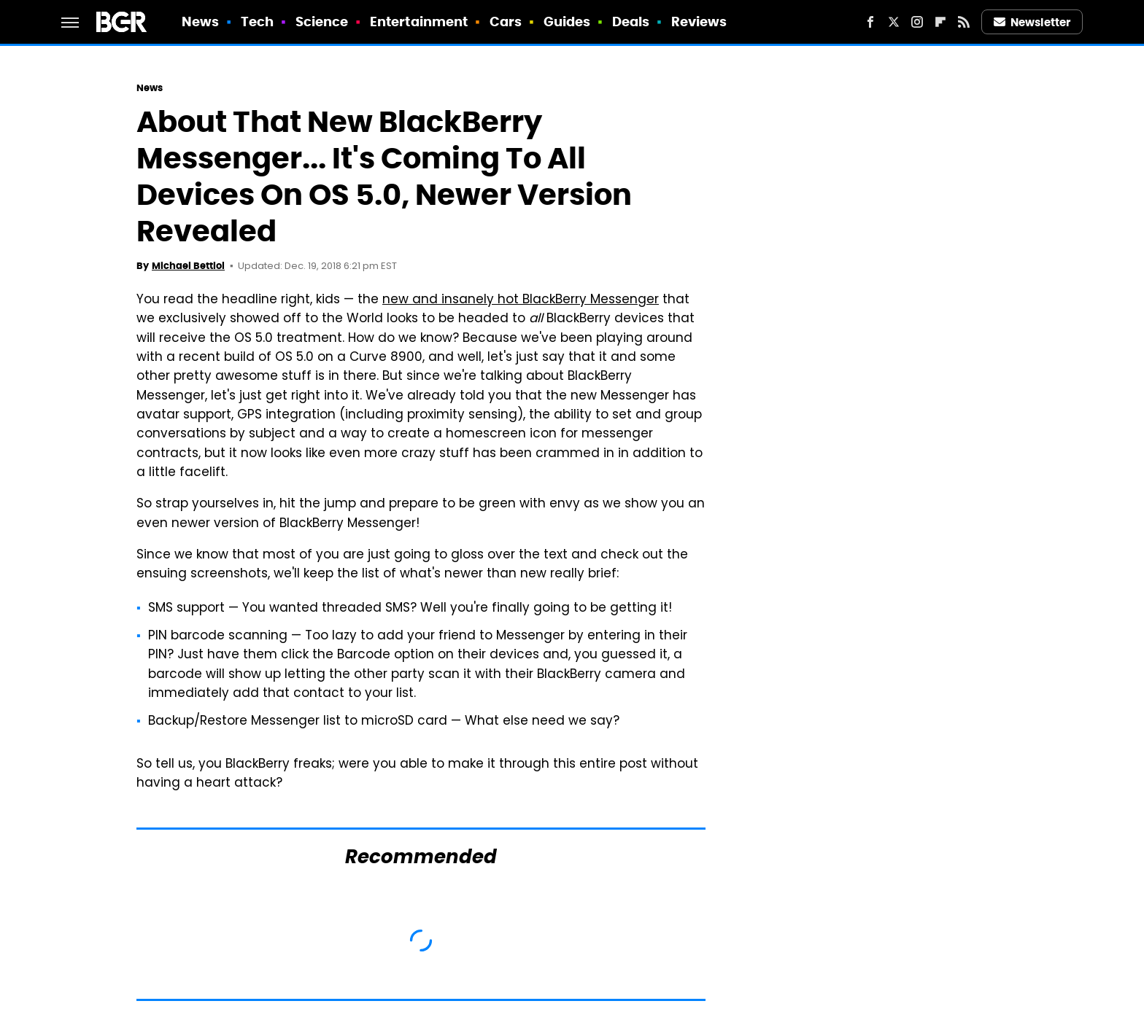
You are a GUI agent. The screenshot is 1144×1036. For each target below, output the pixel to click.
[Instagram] (917, 22)
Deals (631, 21)
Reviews (699, 21)
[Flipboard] (940, 22)
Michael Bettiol (188, 266)
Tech (257, 21)
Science (322, 21)
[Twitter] (894, 22)
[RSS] (964, 22)
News (200, 21)
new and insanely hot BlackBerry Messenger (520, 300)
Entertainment (419, 21)
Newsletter (1032, 22)
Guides (567, 21)
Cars (506, 21)
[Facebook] (870, 22)
